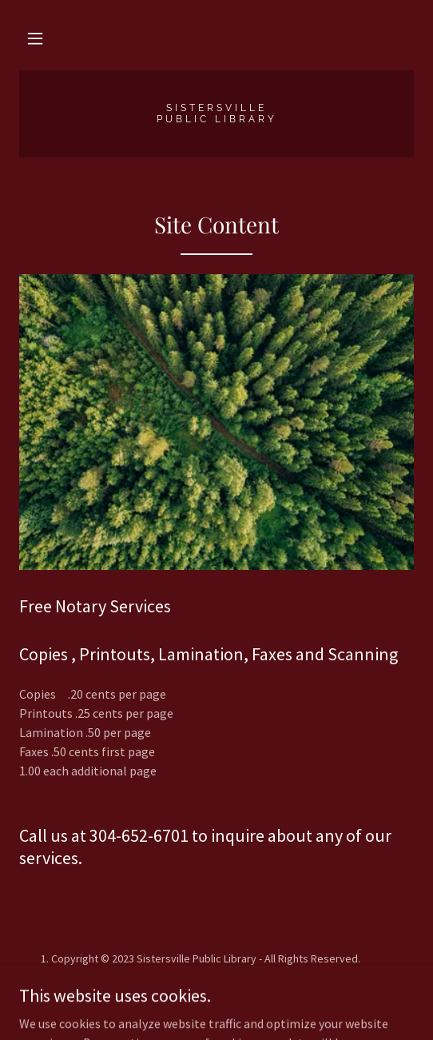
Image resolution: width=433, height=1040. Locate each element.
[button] (35, 38)
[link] (216, 114)
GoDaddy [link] (247, 986)
